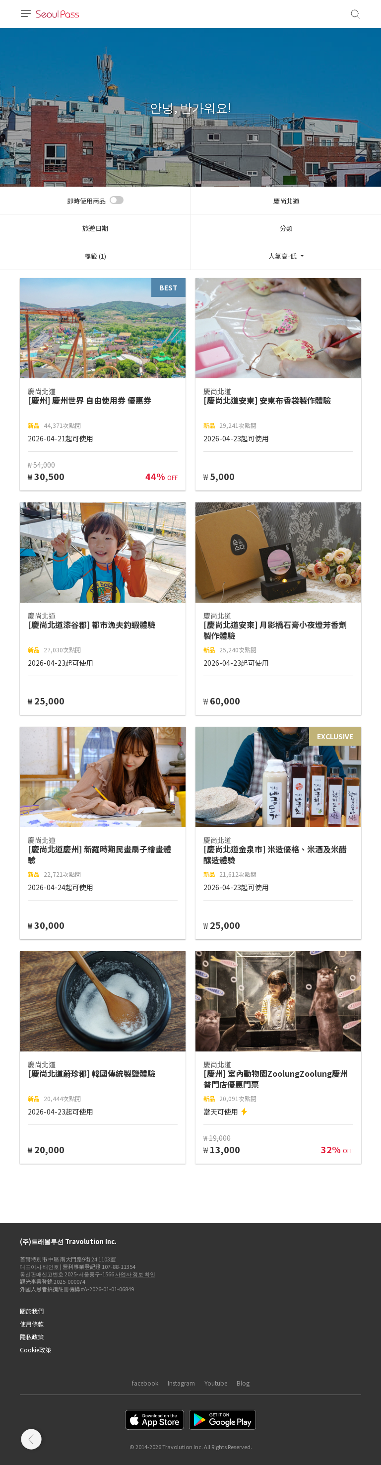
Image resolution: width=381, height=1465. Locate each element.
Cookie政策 (35, 1349)
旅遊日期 (95, 228)
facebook (145, 1383)
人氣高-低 (282, 256)
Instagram (181, 1383)
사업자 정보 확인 (135, 1274)
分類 (286, 228)
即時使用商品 (86, 201)
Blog (243, 1383)
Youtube (215, 1383)
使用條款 (32, 1324)
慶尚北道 (286, 201)
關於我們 (32, 1311)
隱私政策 (32, 1336)
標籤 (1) (95, 256)
